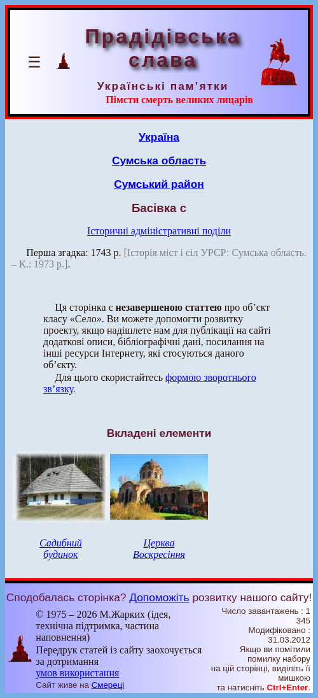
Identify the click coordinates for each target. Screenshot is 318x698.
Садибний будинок (60, 549)
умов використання (77, 672)
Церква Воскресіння (159, 549)
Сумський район (159, 184)
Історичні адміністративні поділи (159, 230)
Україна (159, 137)
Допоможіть (159, 597)
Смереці (108, 685)
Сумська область (159, 160)
